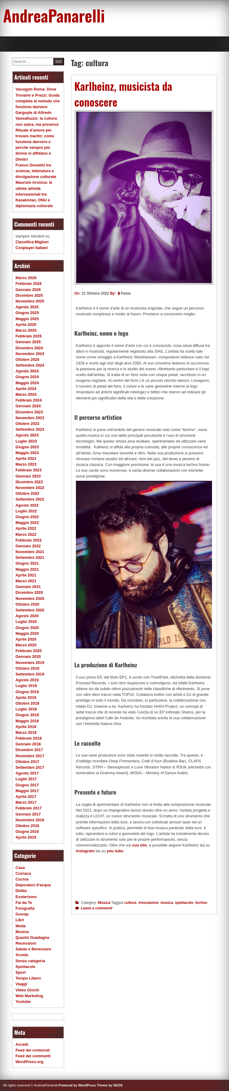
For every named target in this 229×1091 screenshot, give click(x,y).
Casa (20, 867)
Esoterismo (26, 896)
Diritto (21, 890)
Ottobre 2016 (27, 825)
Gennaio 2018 (28, 744)
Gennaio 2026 (28, 289)
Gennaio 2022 (28, 546)
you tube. (116, 851)
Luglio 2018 (26, 709)
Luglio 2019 (26, 685)
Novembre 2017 (29, 756)
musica (166, 903)
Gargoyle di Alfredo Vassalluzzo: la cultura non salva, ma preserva (37, 118)
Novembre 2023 (29, 418)
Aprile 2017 (25, 796)
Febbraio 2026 (28, 283)
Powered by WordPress (77, 1085)
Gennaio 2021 (28, 586)
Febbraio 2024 (28, 400)
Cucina (22, 879)
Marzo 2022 (25, 534)
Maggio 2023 (27, 452)
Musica (104, 903)
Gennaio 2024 (28, 406)
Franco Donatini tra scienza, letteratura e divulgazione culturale (35, 171)
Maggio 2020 (27, 633)
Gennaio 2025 (28, 342)
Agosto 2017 (27, 773)
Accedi (21, 1044)
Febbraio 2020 (28, 650)
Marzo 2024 (25, 394)
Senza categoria (30, 961)
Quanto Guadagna (32, 937)
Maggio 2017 (27, 790)
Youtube (23, 1001)
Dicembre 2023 (29, 412)
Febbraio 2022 (28, 540)
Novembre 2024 (29, 353)
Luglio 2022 (26, 511)
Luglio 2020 (26, 621)
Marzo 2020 (25, 645)
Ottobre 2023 (27, 423)
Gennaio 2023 (28, 476)
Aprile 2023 (25, 458)
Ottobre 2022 (27, 493)
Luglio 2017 (26, 779)
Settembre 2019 (29, 674)
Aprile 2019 (25, 697)
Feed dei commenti (33, 1056)
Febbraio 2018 (28, 738)
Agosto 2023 (27, 435)
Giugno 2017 (27, 785)
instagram (85, 851)
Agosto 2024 (27, 371)
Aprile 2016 (25, 837)
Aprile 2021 (25, 575)
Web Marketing (29, 996)
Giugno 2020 (27, 627)
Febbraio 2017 (28, 808)
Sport (20, 972)
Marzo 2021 (25, 581)
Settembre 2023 (29, 429)
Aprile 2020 (25, 639)
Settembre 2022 (29, 499)
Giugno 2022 (27, 517)
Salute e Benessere (33, 949)
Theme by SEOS (110, 1085)
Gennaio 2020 (28, 656)
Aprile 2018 (25, 726)
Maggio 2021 (27, 569)
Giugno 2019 (27, 691)
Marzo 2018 (25, 732)
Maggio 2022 (27, 522)
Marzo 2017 (25, 802)
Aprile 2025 (25, 324)
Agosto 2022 (27, 505)
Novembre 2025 (29, 301)
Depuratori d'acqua (33, 885)
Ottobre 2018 (27, 703)
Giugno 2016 (27, 831)
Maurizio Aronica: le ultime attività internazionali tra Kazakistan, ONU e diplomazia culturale (34, 194)
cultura (130, 903)
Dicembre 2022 (29, 482)
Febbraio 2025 (28, 336)
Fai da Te (23, 902)
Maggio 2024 (27, 383)
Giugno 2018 (27, 715)
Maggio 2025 (27, 318)
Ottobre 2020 (27, 604)
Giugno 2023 (27, 447)
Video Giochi (27, 990)
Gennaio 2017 (28, 814)
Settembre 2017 (29, 767)
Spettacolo (25, 966)
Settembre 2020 (29, 610)
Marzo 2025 (25, 330)
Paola (126, 293)
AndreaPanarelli (54, 15)
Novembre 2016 (29, 820)
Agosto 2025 (27, 307)
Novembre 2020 (29, 598)
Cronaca (23, 873)
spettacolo (184, 903)
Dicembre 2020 (29, 592)
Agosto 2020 (27, 616)
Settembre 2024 (29, 365)
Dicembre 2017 (29, 749)
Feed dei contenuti (32, 1050)
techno (201, 903)
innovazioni (148, 903)
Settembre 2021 (29, 557)
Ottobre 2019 (27, 668)
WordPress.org (29, 1061)
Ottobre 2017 (27, 761)
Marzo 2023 (25, 464)
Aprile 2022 (25, 528)
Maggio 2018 (27, 721)
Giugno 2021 (27, 563)
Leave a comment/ (96, 908)
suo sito (139, 845)
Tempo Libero (28, 978)
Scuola (21, 954)
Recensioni (25, 943)
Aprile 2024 (25, 388)
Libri (19, 920)
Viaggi (21, 984)
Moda (20, 926)
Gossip (22, 914)
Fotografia (25, 908)
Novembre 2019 (29, 662)
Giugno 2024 (27, 376)
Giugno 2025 (27, 312)
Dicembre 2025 (29, 295)
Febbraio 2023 (28, 470)
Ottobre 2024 (27, 359)
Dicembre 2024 (29, 348)
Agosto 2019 (27, 680)
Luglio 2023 (26, 441)
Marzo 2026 (25, 277)
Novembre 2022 (29, 487)
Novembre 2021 (29, 551)
